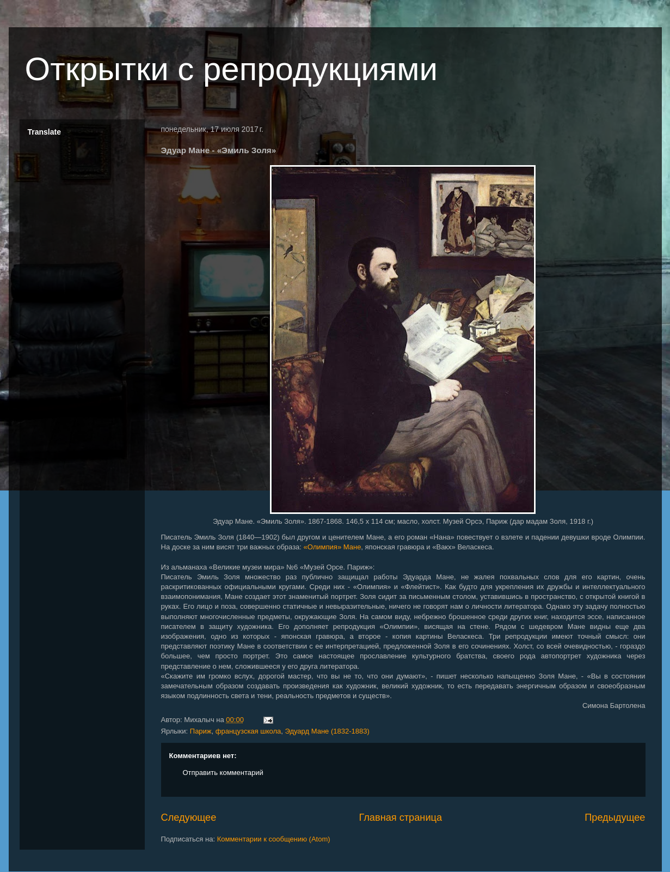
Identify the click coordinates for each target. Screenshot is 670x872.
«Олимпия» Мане (332, 547)
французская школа (248, 731)
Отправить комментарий (223, 772)
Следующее (189, 817)
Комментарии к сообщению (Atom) (273, 839)
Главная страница (400, 817)
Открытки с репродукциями (231, 69)
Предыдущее (615, 817)
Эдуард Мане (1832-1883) (327, 731)
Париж (201, 731)
